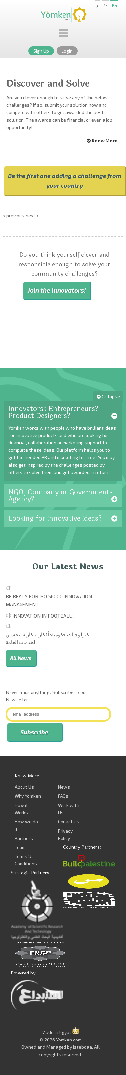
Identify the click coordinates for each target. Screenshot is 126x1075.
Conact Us (68, 821)
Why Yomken (28, 796)
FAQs (63, 796)
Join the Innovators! (57, 290)
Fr (105, 5)
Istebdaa (82, 1047)
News (64, 787)
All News (20, 658)
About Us (24, 787)
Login (67, 51)
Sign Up (41, 51)
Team (20, 847)
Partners (24, 838)
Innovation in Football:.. (43, 616)
